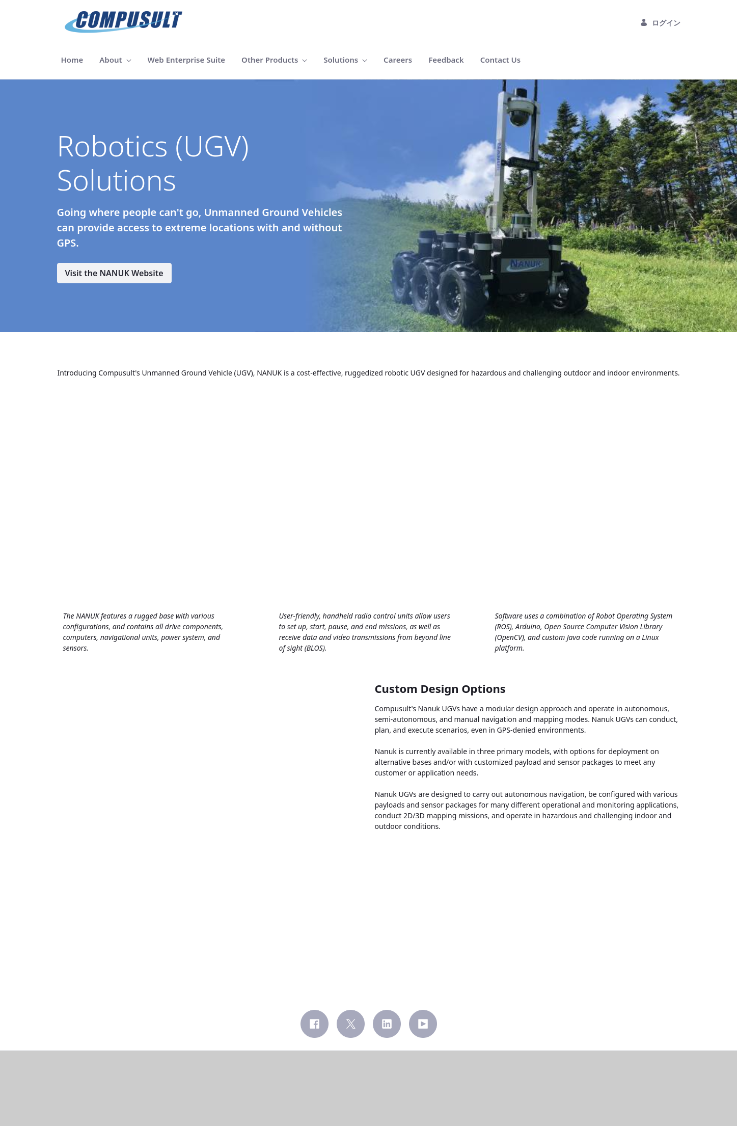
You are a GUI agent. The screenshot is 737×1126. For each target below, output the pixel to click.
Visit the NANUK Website (114, 273)
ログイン (660, 23)
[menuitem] (72, 60)
